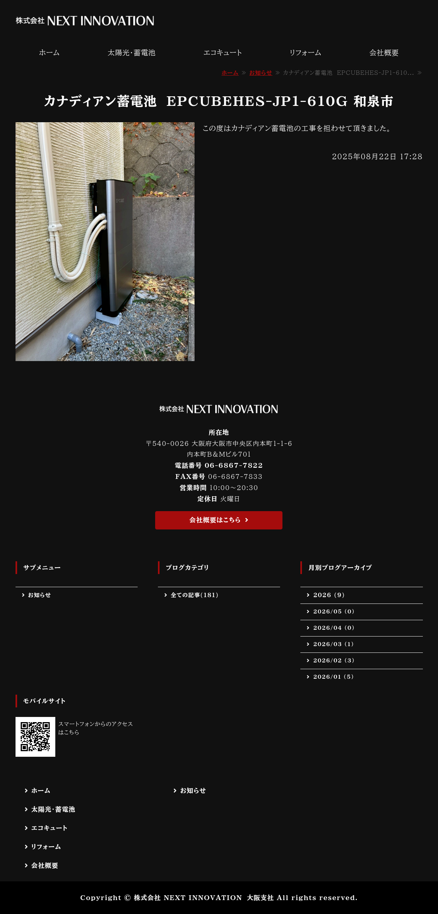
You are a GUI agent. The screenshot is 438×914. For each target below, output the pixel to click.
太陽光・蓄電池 (131, 52)
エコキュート (222, 52)
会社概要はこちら (215, 520)
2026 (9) (329, 595)
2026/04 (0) (333, 628)
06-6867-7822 (233, 465)
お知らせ (261, 73)
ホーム (49, 52)
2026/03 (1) (333, 644)
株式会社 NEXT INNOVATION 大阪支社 (204, 897)
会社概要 (384, 52)
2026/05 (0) (333, 611)
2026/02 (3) (333, 660)
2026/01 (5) (333, 677)
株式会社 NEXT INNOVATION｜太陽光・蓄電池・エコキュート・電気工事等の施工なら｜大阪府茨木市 (85, 20)
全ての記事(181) (195, 595)
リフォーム (305, 52)
